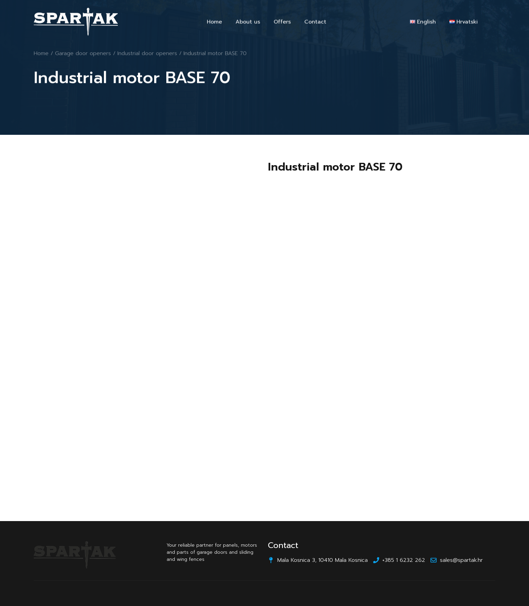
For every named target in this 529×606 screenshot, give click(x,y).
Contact (315, 23)
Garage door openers (83, 54)
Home (214, 23)
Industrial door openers (147, 54)
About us (247, 23)
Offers (282, 23)
